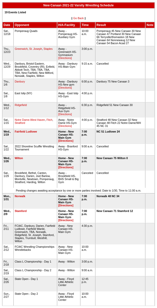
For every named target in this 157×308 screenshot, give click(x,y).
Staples (48, 48)
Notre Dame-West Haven (30, 119)
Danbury (20, 81)
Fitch (49, 119)
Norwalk (20, 196)
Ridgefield (21, 104)
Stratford (20, 122)
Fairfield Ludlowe (26, 131)
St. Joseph (35, 48)
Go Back (78, 18)
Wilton (19, 158)
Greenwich (21, 48)
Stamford (21, 210)
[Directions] (65, 58)
